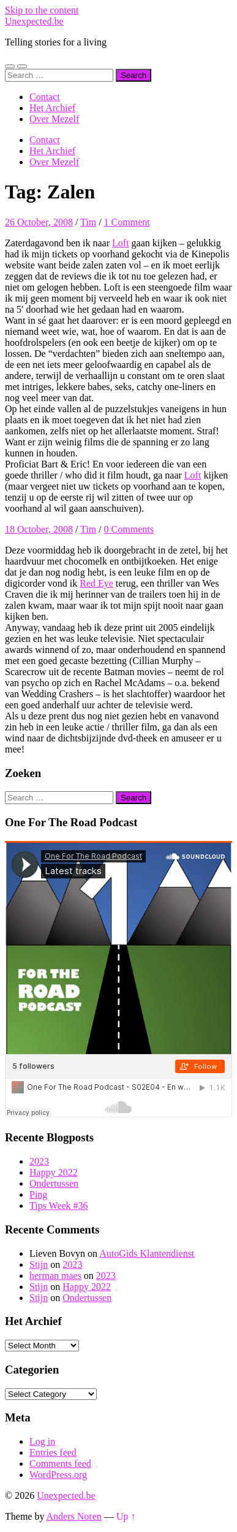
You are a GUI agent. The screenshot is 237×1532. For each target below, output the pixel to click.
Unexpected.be (34, 21)
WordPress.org (58, 1474)
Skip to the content (41, 10)
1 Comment (127, 222)
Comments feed (60, 1463)
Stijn (38, 1264)
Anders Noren (74, 1516)
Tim (88, 222)
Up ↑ (126, 1516)
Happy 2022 (53, 1172)
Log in (42, 1441)
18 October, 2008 (39, 529)
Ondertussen (53, 1183)
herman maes (55, 1275)
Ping (38, 1194)
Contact (44, 97)
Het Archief (52, 108)
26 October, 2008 (39, 222)
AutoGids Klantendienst (146, 1253)
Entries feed (53, 1452)
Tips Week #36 (58, 1205)
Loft (120, 243)
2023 (39, 1161)
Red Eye (96, 583)
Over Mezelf (54, 119)
